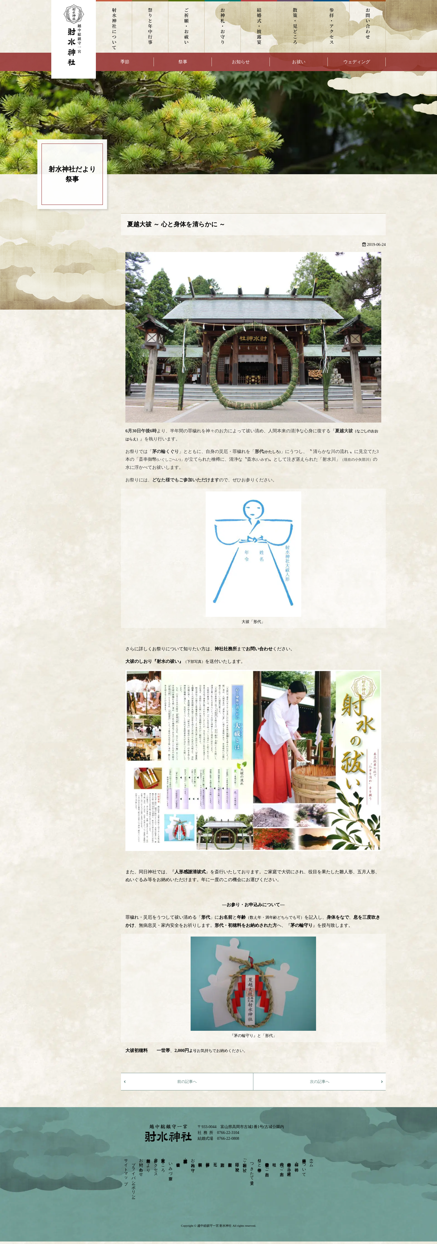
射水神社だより (148, 1163)
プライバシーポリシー (133, 1178)
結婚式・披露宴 (259, 26)
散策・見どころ (295, 26)
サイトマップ (126, 1170)
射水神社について (114, 26)
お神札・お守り (223, 26)
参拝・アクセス (331, 26)
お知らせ (241, 61)
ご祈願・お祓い (186, 26)
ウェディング (356, 61)
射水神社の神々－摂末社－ (289, 1166)
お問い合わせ (367, 26)
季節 (124, 61)
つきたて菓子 (252, 1169)
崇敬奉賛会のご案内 (267, 1165)
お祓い (298, 61)
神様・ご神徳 (297, 1162)
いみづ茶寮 (170, 1167)
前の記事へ (187, 1082)
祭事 (182, 61)
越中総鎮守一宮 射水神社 (214, 1225)
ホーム (311, 1160)
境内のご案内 (282, 1165)
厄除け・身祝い (237, 1165)
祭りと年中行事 (150, 26)
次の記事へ (319, 1082)
